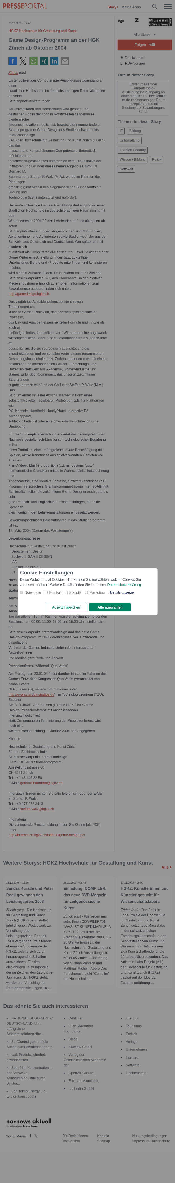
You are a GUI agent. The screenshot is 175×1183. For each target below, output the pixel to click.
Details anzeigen (122, 592)
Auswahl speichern (66, 607)
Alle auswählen (110, 607)
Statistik (75, 592)
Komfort (55, 592)
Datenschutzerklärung (124, 584)
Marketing (97, 592)
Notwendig (33, 592)
